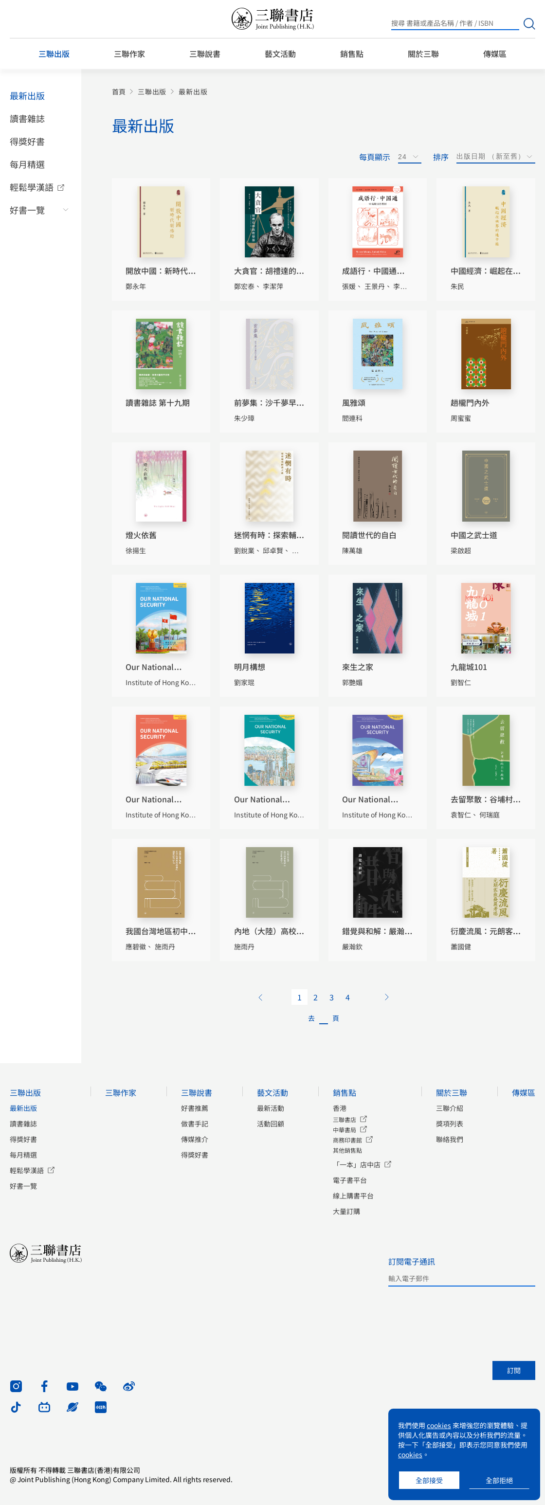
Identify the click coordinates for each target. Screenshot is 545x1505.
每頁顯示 (374, 157)
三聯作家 (129, 53)
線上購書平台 (353, 1195)
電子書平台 (350, 1180)
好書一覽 (27, 209)
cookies (439, 1425)
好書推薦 (194, 1108)
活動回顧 (270, 1123)
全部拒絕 (499, 1480)
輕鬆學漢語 (32, 187)
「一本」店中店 (357, 1164)
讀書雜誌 (27, 118)
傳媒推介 (194, 1139)
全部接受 (429, 1480)
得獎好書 (27, 141)
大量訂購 (346, 1211)
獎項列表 (449, 1123)
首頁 (119, 91)
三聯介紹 (449, 1108)
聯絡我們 (449, 1139)
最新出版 (27, 95)
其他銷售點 (347, 1150)
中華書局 (344, 1129)
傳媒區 (495, 53)
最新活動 (270, 1108)
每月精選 (27, 164)
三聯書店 (344, 1119)
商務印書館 (347, 1140)
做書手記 (194, 1123)
